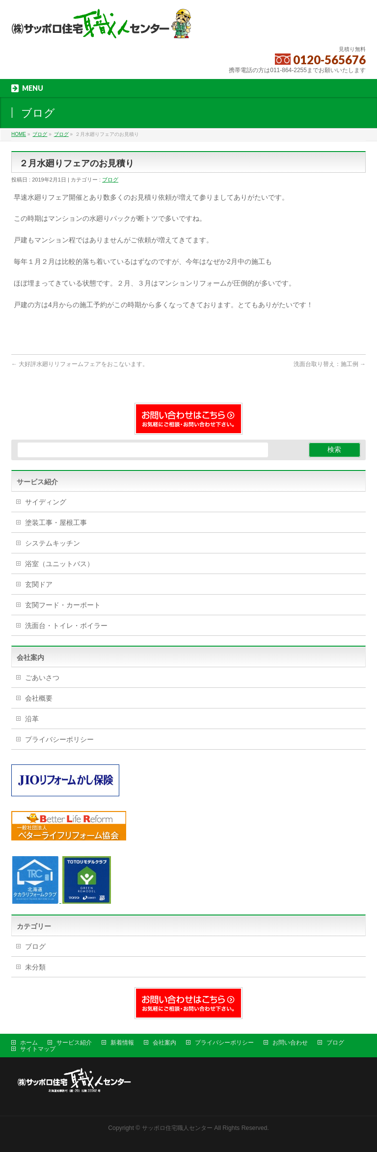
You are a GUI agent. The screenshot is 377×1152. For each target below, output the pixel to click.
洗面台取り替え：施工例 (330, 364)
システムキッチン (52, 543)
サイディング (45, 502)
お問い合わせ (290, 1042)
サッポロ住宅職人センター (178, 1128)
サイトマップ (37, 1049)
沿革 (32, 719)
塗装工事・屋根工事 (56, 522)
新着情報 (122, 1042)
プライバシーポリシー (59, 739)
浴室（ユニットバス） (59, 564)
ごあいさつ (42, 677)
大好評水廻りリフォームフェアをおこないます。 (79, 364)
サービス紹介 (74, 1042)
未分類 (35, 967)
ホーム (29, 1042)
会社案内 (164, 1042)
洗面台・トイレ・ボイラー (66, 625)
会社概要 (39, 698)
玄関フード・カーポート (63, 605)
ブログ (110, 180)
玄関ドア (39, 584)
